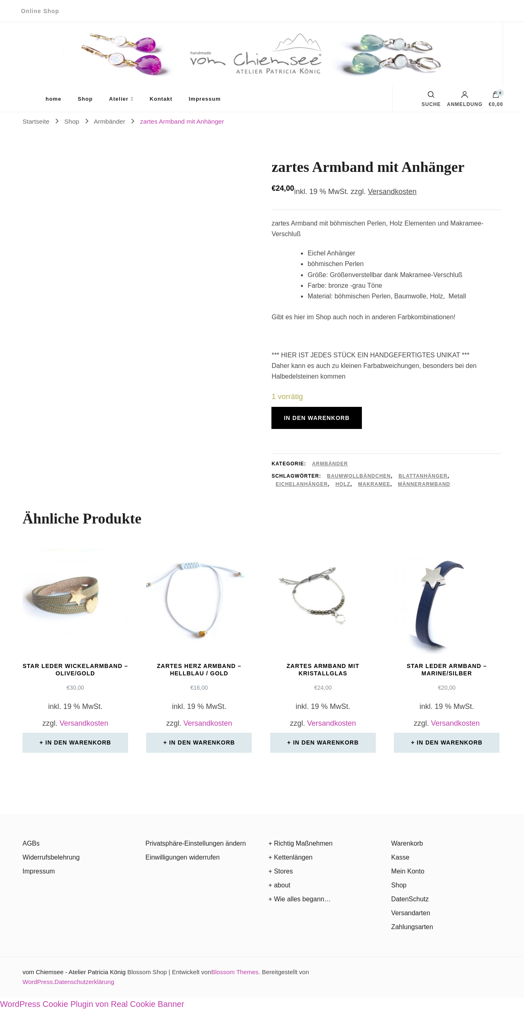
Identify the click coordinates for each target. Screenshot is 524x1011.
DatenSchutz (410, 899)
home (53, 99)
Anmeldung (465, 99)
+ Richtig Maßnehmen (300, 843)
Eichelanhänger (302, 484)
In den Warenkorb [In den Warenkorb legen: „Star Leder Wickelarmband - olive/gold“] (78, 742)
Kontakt (161, 99)
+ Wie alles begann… (299, 899)
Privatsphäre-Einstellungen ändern (195, 843)
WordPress (38, 981)
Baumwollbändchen (359, 476)
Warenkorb (407, 843)
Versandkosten (392, 191)
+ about (279, 885)
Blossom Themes (235, 971)
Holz (342, 484)
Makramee (374, 484)
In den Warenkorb (317, 418)
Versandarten (410, 912)
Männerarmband (424, 484)
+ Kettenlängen (290, 857)
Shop (85, 99)
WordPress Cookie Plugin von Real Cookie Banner (92, 1004)
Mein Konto (408, 871)
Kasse (400, 857)
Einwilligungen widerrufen (182, 857)
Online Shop (40, 11)
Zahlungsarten (412, 926)
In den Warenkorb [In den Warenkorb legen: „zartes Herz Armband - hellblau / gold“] (202, 742)
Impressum (205, 99)
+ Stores (280, 871)
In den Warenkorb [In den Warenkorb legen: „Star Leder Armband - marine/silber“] (450, 742)
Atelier (118, 99)
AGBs (31, 843)
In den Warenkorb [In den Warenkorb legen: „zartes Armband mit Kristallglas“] (326, 742)
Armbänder (330, 464)
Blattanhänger (422, 476)
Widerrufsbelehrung (51, 857)
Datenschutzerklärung (84, 981)
